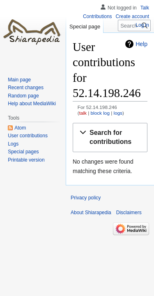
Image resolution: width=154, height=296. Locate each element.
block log (100, 113)
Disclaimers (129, 212)
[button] (110, 137)
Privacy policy (86, 198)
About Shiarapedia (91, 212)
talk (83, 113)
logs (118, 113)
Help (141, 44)
